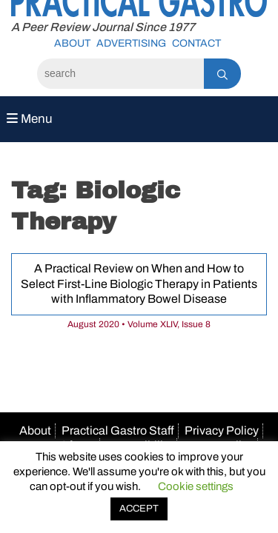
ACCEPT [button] (139, 508)
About (72, 43)
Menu (30, 119)
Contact (196, 43)
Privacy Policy (222, 430)
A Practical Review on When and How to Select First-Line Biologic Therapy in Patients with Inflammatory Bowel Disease (139, 284)
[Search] (120, 73)
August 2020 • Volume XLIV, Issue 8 (139, 324)
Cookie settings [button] (196, 486)
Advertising (131, 43)
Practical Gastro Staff (118, 430)
